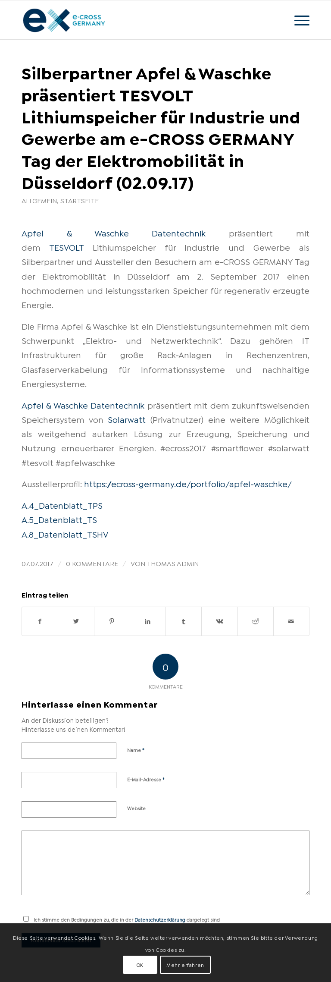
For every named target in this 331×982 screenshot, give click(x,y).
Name (136, 749)
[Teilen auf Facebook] (40, 621)
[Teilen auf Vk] (219, 621)
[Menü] (297, 19)
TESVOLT (66, 247)
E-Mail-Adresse (146, 778)
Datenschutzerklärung (159, 919)
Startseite (79, 200)
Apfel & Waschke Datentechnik (114, 232)
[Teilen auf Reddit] (255, 621)
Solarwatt (127, 419)
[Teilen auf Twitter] (76, 621)
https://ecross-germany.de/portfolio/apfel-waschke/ (188, 483)
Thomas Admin (173, 563)
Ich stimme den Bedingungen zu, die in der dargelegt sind (127, 919)
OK (140, 964)
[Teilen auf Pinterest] (112, 621)
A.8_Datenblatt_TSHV (65, 534)
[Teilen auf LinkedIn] (148, 621)
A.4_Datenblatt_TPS (62, 505)
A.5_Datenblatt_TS (59, 519)
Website (136, 808)
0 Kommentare (92, 563)
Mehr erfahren (185, 964)
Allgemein (39, 200)
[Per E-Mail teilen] (291, 621)
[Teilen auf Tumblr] (183, 621)
